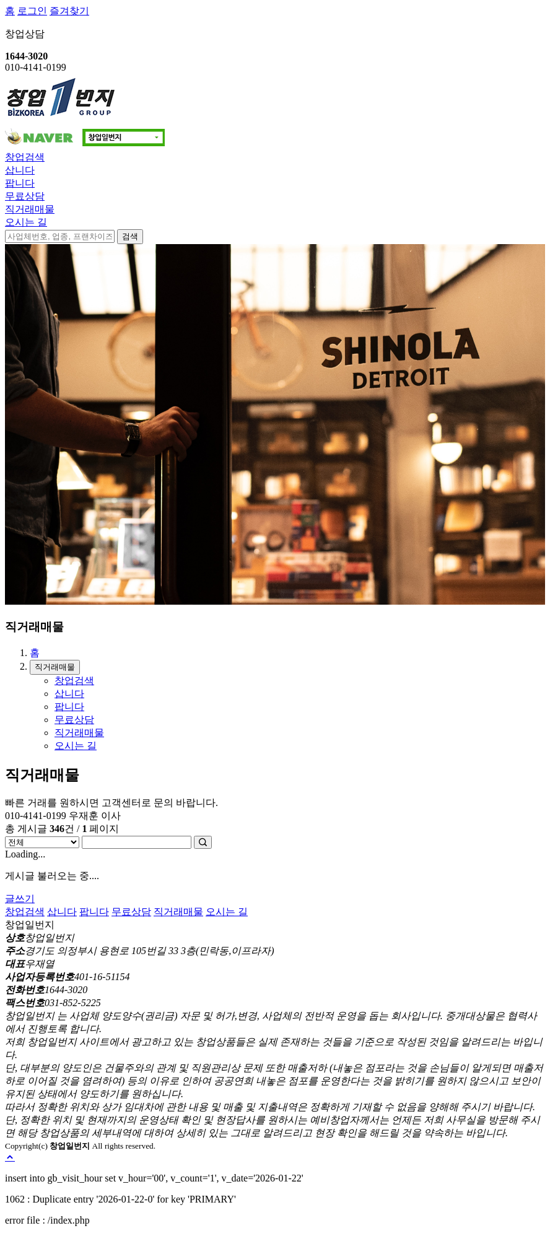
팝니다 (20, 183)
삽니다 (20, 170)
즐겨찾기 (69, 11)
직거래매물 (30, 209)
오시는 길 (26, 222)
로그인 (32, 11)
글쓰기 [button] (20, 898)
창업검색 (25, 157)
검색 (130, 236)
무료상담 (25, 196)
